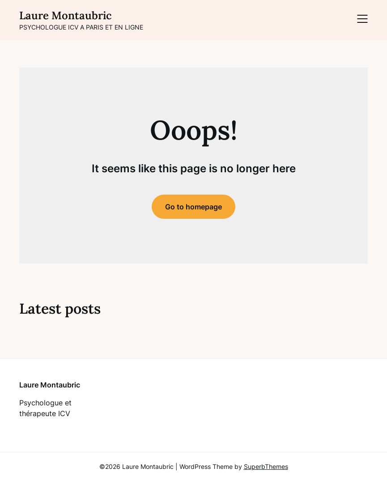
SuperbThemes (266, 466)
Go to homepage (193, 206)
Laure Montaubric (65, 15)
